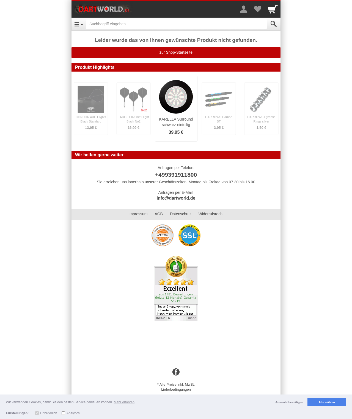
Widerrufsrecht (211, 214)
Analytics (73, 413)
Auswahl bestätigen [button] (289, 402)
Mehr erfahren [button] (124, 402)
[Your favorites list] (257, 9)
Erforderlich (48, 413)
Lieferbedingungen (176, 389)
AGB (159, 214)
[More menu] (243, 9)
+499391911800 (176, 175)
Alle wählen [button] (327, 402)
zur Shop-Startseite (176, 52)
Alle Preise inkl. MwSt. (177, 384)
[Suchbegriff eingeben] (176, 24)
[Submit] (273, 24)
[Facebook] (176, 372)
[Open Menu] (79, 24)
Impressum (137, 214)
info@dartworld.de (176, 198)
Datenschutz (180, 214)
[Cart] (272, 9)
